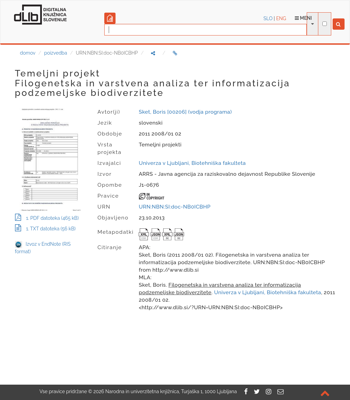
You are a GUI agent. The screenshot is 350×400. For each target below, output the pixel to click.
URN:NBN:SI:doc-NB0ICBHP (175, 207)
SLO (268, 18)
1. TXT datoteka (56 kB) (45, 228)
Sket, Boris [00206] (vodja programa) (185, 112)
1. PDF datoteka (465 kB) (47, 218)
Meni (303, 18)
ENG (281, 18)
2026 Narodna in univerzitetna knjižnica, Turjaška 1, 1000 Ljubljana (165, 391)
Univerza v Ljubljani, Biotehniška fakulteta (192, 163)
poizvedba (55, 53)
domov (27, 53)
